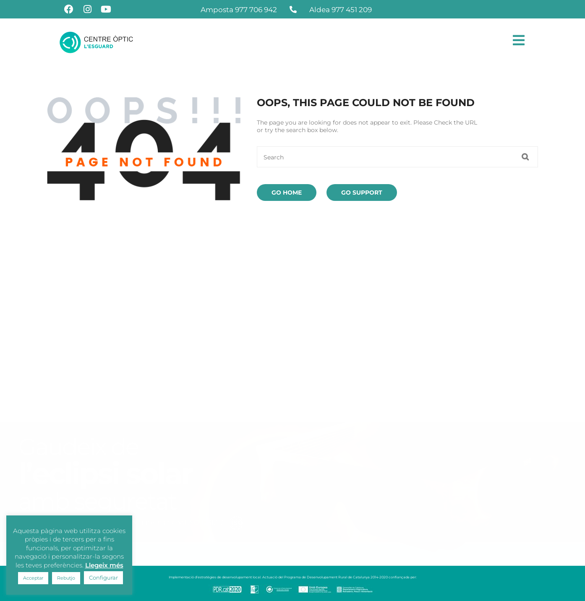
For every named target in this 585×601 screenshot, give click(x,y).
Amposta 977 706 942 (239, 9)
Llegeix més (104, 565)
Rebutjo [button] (66, 578)
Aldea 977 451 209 (340, 9)
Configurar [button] (103, 577)
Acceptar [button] (33, 578)
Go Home (287, 192)
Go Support (361, 192)
